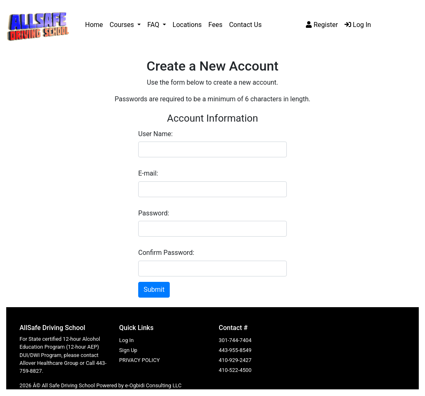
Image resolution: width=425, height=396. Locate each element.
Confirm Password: (166, 253)
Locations (187, 25)
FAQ (154, 25)
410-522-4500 (235, 370)
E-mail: (148, 173)
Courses (123, 25)
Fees (215, 25)
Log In (357, 25)
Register (322, 25)
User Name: (155, 134)
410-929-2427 (235, 360)
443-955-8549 (235, 350)
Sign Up (128, 350)
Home (94, 25)
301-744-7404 (235, 340)
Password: (153, 213)
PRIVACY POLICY (139, 360)
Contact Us (245, 25)
